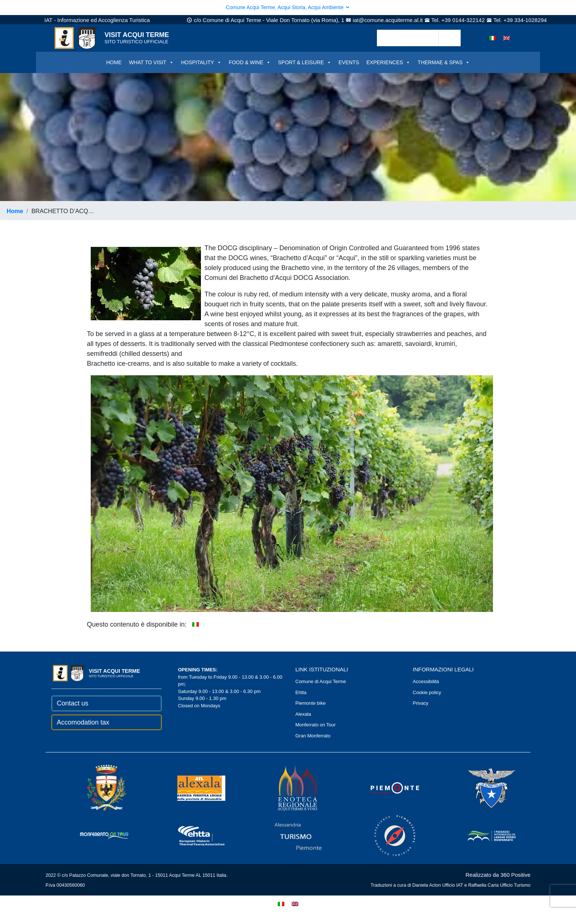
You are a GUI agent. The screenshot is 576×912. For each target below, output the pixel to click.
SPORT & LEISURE (304, 62)
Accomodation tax (83, 722)
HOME (114, 62)
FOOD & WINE (250, 62)
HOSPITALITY (201, 62)
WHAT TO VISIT (151, 62)
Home (15, 211)
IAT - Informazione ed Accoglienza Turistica (97, 20)
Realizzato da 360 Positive (497, 875)
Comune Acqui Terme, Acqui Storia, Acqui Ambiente (288, 7)
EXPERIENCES (389, 62)
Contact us (73, 703)
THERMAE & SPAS (444, 62)
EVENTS (349, 62)
